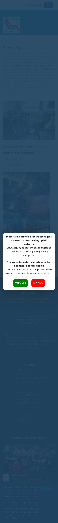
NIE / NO (38, 283)
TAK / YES (20, 283)
